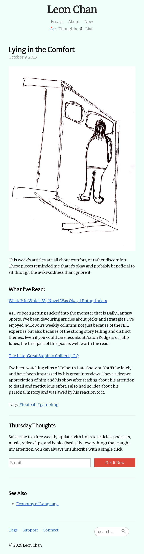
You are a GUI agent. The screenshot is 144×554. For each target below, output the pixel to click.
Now (88, 21)
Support (30, 530)
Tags (13, 530)
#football (27, 404)
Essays (57, 21)
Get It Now (114, 462)
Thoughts (68, 28)
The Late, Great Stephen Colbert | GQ (44, 355)
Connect (51, 530)
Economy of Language (37, 503)
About (74, 21)
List (89, 28)
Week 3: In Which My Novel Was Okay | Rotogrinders (58, 300)
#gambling (47, 404)
